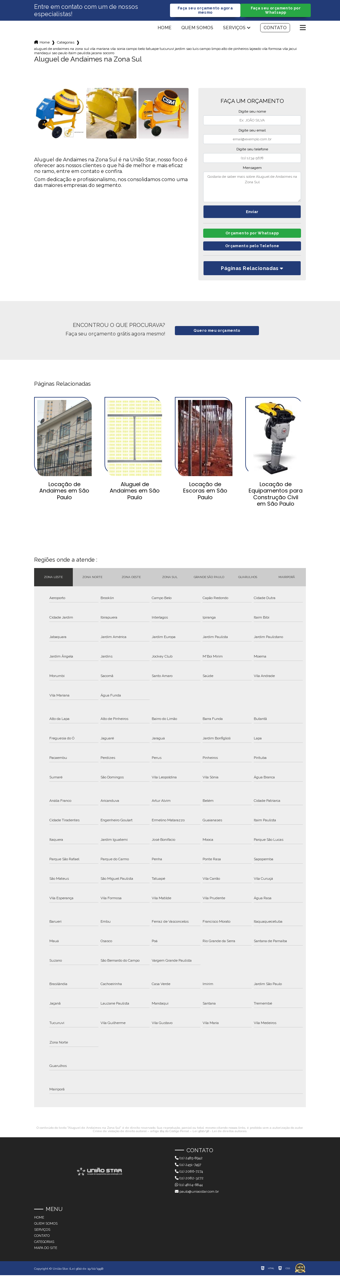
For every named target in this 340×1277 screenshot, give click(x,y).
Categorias (65, 43)
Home (165, 28)
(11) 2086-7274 (189, 1173)
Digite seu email (252, 131)
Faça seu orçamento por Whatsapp (276, 10)
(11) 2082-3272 (189, 1180)
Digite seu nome (252, 112)
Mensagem (252, 168)
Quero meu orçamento (217, 332)
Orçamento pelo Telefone (252, 247)
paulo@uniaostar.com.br (197, 1193)
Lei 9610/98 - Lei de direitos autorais (219, 1133)
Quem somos (197, 28)
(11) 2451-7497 (188, 1167)
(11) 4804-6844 (189, 1187)
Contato (275, 28)
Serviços (234, 28)
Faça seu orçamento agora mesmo (205, 10)
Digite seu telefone (252, 150)
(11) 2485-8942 (189, 1160)
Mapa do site (45, 1250)
